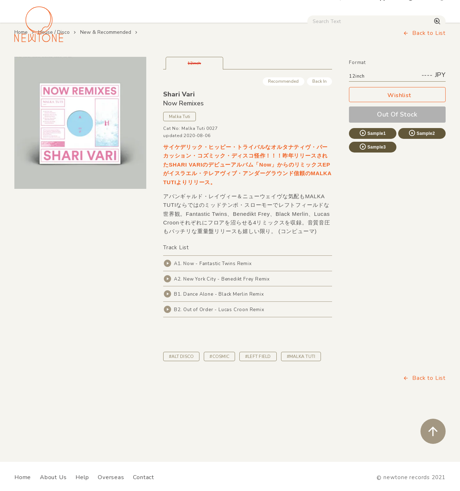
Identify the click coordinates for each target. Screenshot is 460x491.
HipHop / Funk (138, 61)
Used (306, 61)
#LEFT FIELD (258, 402)
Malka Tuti (179, 162)
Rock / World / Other (199, 61)
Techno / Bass (88, 61)
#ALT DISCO (181, 402)
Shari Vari (179, 139)
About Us (53, 477)
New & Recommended (105, 77)
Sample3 (372, 192)
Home (21, 77)
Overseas (111, 477)
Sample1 (372, 178)
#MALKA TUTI (301, 402)
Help (82, 477)
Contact (143, 477)
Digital (336, 61)
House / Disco (36, 61)
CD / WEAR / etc (262, 61)
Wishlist (397, 141)
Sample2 (421, 178)
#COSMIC (219, 402)
